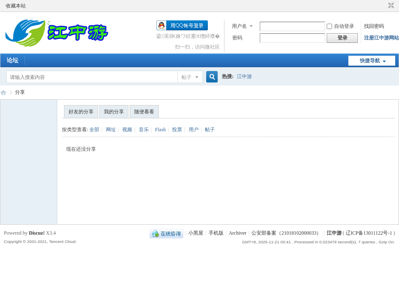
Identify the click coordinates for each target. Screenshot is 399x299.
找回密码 (374, 26)
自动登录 (340, 26)
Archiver (237, 233)
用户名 (239, 26)
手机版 (216, 233)
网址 (111, 129)
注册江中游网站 (381, 38)
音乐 (144, 129)
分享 (20, 92)
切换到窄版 (390, 6)
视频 (127, 129)
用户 (194, 129)
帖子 (187, 77)
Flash (160, 129)
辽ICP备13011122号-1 (369, 233)
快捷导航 (370, 61)
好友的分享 (81, 112)
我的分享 (114, 112)
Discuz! (37, 233)
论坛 (12, 60)
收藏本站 (16, 6)
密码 (237, 38)
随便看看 (144, 112)
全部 (94, 129)
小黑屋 (195, 233)
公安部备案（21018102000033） (286, 233)
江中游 (244, 76)
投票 (177, 129)
